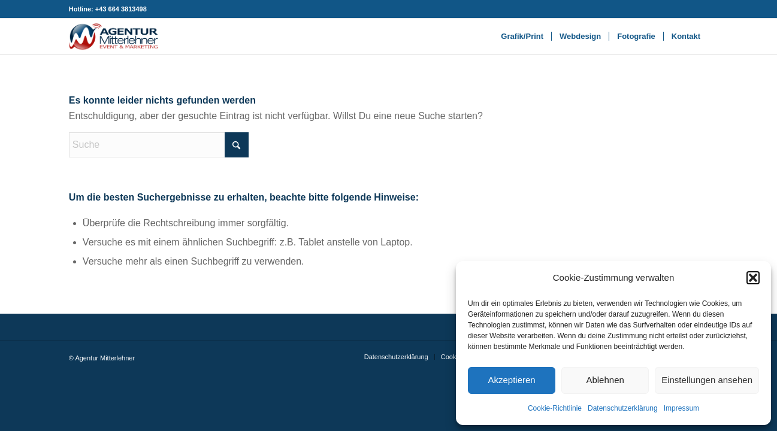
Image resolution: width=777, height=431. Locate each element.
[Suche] (159, 144)
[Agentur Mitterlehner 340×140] (113, 36)
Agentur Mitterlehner (105, 358)
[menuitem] (522, 36)
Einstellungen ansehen (706, 380)
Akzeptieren (511, 380)
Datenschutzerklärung (623, 408)
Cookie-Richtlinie (555, 408)
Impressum (681, 408)
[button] (753, 278)
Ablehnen (605, 380)
